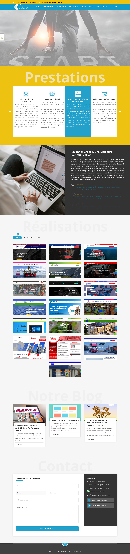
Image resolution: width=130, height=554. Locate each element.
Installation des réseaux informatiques (78, 100)
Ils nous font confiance (98, 7)
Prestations (61, 7)
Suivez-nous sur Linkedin (97, 505)
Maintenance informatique (104, 99)
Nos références (65, 46)
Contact (114, 7)
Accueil (37, 7)
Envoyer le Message (47, 528)
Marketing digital (52, 99)
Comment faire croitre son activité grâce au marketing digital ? (27, 428)
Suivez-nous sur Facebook (97, 500)
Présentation (48, 7)
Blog (84, 7)
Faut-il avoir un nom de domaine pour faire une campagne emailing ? (97, 422)
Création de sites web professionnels (26, 100)
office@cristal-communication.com (51, 2)
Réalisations (73, 7)
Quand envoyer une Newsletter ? (65, 420)
